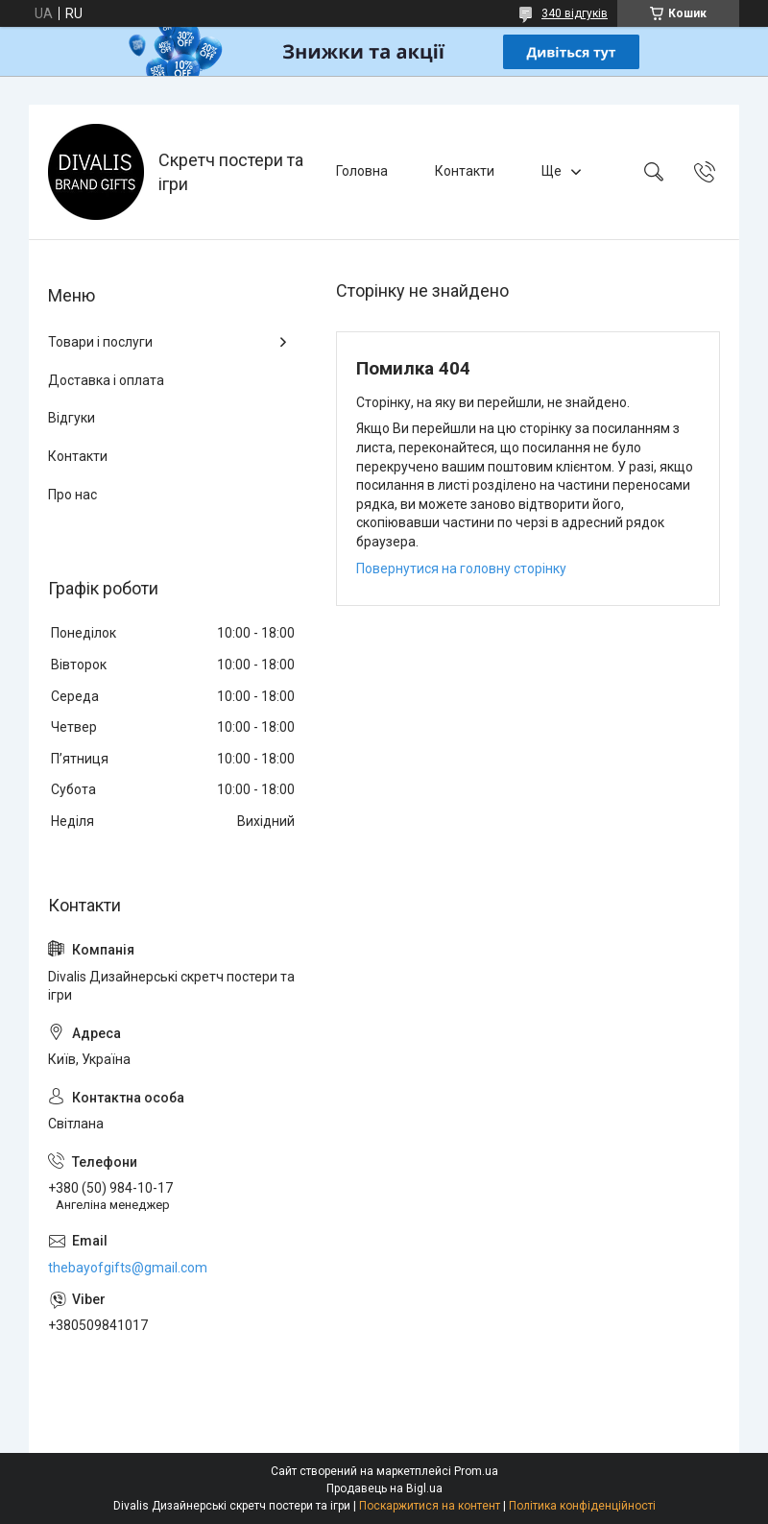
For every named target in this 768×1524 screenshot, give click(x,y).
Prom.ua (476, 1471)
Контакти (464, 171)
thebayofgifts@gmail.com (127, 1267)
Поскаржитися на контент (429, 1505)
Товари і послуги (100, 342)
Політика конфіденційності (582, 1505)
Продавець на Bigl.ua (384, 1488)
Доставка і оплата (106, 380)
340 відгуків (574, 13)
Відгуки (71, 417)
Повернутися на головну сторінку (461, 568)
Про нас (72, 494)
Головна (362, 171)
